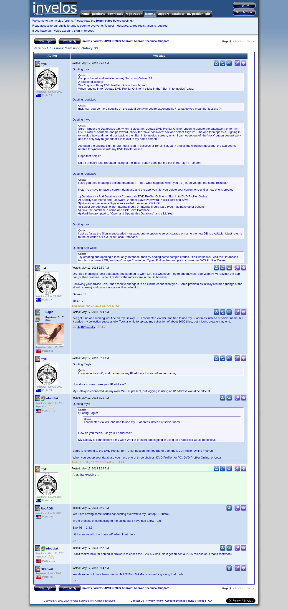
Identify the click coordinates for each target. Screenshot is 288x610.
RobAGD (47, 508)
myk (44, 64)
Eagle (49, 312)
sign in (78, 30)
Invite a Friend (196, 600)
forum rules (104, 20)
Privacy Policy (154, 600)
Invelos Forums (92, 41)
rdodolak (52, 398)
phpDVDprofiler (86, 327)
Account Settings (175, 600)
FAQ (209, 600)
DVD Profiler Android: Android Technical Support (137, 41)
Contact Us (137, 600)
